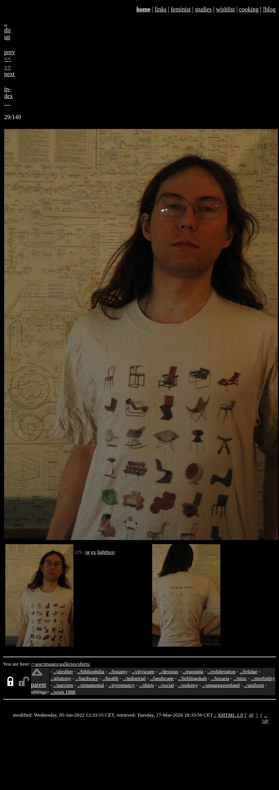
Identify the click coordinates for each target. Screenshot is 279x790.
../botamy (118, 671)
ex (93, 552)
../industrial (134, 678)
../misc (240, 678)
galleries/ (68, 664)
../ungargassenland (221, 685)
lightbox (105, 552)
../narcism (63, 685)
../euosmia (192, 671)
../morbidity (263, 678)
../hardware (86, 678)
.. (266, 715)
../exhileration (221, 671)
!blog (269, 9)
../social (166, 685)
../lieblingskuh (192, 678)
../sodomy (188, 685)
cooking (249, 9)
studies (203, 9)
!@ (265, 721)
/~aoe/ (37, 664)
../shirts (146, 685)
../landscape (162, 678)
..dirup (7, 30)
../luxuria (220, 678)
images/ (51, 664)
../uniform (254, 685)
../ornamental (90, 685)
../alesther (63, 671)
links (161, 9)
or (88, 552)
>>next (9, 70)
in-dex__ (8, 96)
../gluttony (60, 678)
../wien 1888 (62, 692)
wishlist (225, 9)
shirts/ (84, 664)
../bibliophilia (90, 671)
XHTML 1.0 (230, 715)
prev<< (9, 55)
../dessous (168, 671)
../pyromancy (121, 685)
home (143, 9)
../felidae (248, 671)
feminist (180, 9)
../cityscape (143, 671)
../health (110, 678)
